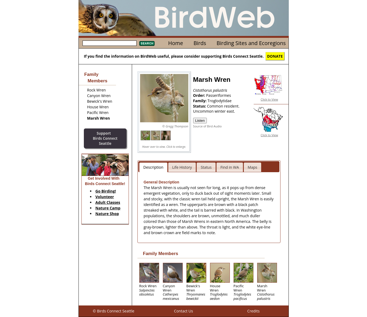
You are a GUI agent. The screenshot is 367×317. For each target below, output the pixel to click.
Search (147, 43)
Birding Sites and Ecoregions (251, 43)
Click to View (269, 99)
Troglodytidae (220, 100)
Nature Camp (107, 208)
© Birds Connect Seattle (113, 311)
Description (153, 167)
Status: (200, 106)
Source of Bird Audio (207, 126)
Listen (200, 121)
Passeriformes (218, 95)
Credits (253, 311)
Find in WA (229, 167)
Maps (252, 167)
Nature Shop (107, 213)
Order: (199, 95)
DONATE (275, 56)
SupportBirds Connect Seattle (105, 138)
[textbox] (110, 43)
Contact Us (183, 311)
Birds (199, 43)
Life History (182, 167)
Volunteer (104, 196)
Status (206, 167)
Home (175, 43)
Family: (200, 100)
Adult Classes (107, 202)
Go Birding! (105, 191)
